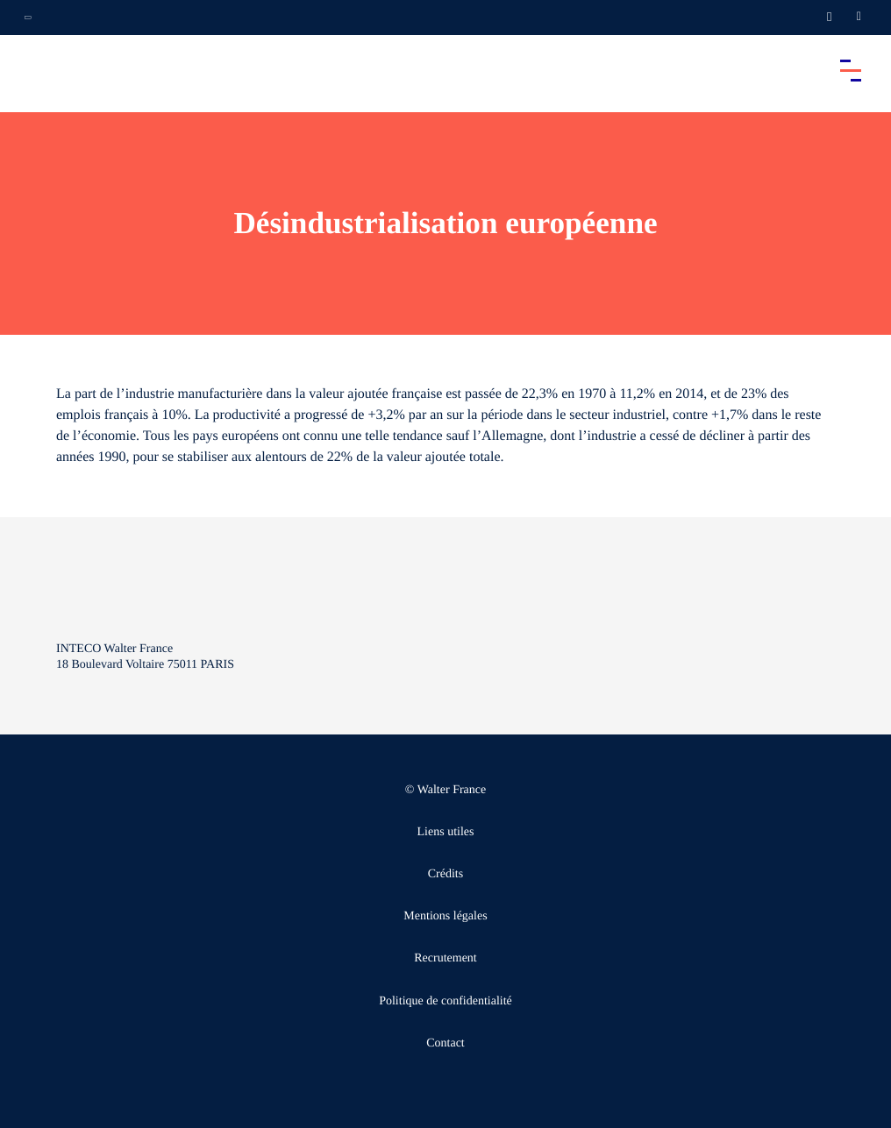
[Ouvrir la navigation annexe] (28, 17)
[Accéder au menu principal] (850, 70)
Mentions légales (445, 916)
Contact (445, 1043)
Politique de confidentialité (445, 1001)
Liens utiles (445, 832)
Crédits (445, 874)
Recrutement (445, 958)
